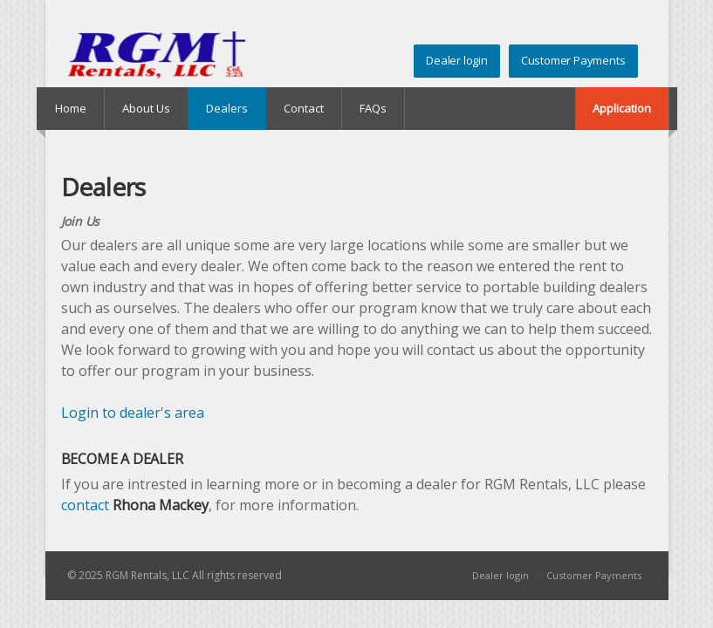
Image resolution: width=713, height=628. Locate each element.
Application (622, 108)
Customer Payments (573, 60)
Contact (304, 108)
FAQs (373, 108)
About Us (146, 108)
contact (85, 505)
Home (70, 108)
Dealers (227, 108)
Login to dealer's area (132, 412)
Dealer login (457, 60)
